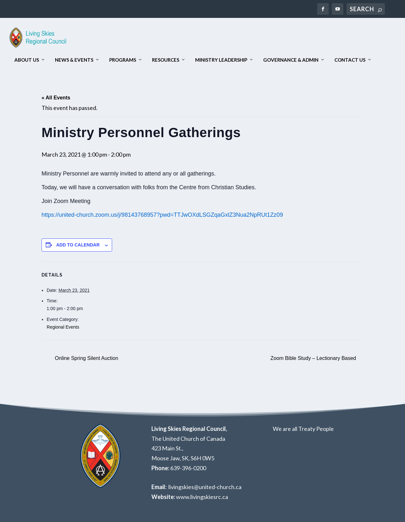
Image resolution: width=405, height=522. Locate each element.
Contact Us (349, 60)
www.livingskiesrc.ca (202, 496)
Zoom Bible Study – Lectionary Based (314, 358)
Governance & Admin (290, 60)
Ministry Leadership (221, 60)
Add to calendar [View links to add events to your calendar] (78, 245)
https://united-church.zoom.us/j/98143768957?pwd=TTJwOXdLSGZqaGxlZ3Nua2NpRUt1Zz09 (163, 215)
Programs (122, 60)
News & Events (74, 60)
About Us (26, 60)
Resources (165, 60)
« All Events (56, 98)
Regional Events (63, 327)
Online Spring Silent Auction (85, 358)
